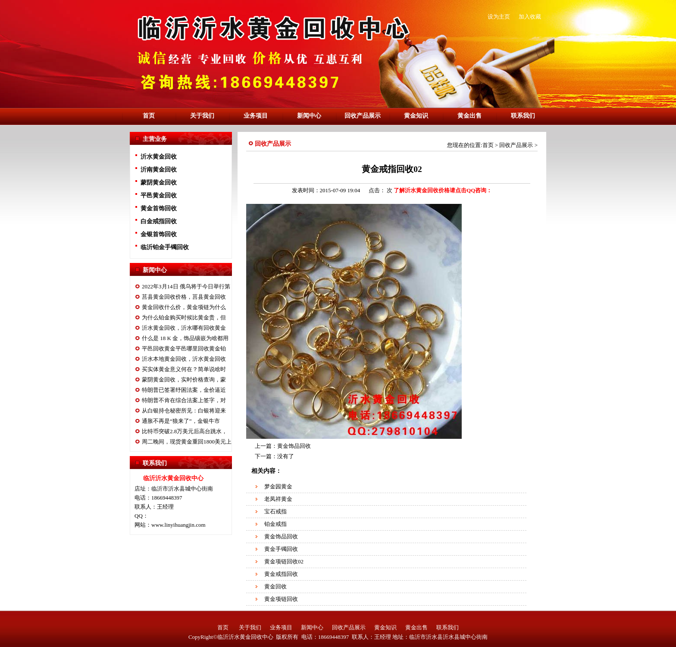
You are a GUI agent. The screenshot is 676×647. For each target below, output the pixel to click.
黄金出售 (469, 116)
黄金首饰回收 (159, 208)
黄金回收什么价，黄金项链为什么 (184, 307)
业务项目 (256, 116)
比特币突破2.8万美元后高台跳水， (184, 431)
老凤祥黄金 (278, 499)
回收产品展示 (362, 116)
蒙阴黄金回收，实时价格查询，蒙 (184, 379)
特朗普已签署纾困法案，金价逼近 (184, 390)
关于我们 (202, 116)
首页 (149, 116)
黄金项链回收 (281, 599)
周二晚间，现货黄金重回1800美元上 (187, 441)
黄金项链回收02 (284, 561)
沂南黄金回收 (159, 169)
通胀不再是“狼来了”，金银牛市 (181, 421)
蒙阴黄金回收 (159, 182)
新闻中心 (309, 116)
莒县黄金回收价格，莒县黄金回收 (184, 297)
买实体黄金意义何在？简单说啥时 (184, 369)
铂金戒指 (275, 524)
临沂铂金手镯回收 (165, 247)
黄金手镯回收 (281, 549)
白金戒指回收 (159, 221)
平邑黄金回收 (159, 195)
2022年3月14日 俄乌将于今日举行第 (186, 286)
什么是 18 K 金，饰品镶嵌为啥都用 (185, 338)
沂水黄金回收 (159, 156)
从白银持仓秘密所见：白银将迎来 (184, 410)
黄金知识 (416, 116)
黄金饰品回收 (294, 446)
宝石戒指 (275, 511)
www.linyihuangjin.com (178, 525)
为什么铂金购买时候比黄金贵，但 (184, 317)
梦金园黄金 (278, 486)
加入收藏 (530, 16)
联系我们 (523, 116)
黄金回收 (275, 586)
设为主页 (499, 16)
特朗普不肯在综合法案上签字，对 (184, 400)
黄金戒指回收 (281, 574)
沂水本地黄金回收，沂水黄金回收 (184, 359)
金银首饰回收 (159, 234)
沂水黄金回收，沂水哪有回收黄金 (184, 328)
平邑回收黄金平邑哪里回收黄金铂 (184, 348)
